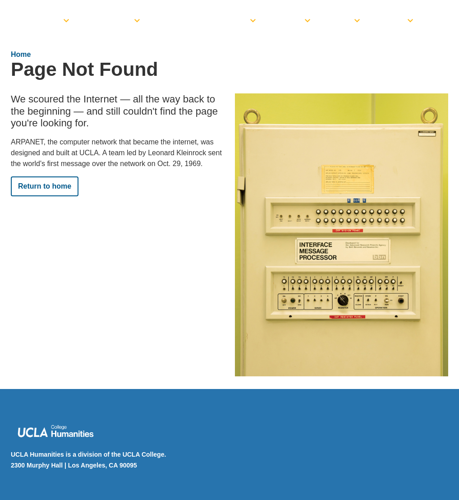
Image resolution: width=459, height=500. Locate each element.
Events (288, 20)
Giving (391, 20)
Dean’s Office (34, 20)
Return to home (44, 186)
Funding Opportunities (203, 20)
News (340, 20)
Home (21, 54)
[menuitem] (39, 18)
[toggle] (66, 18)
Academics (109, 20)
